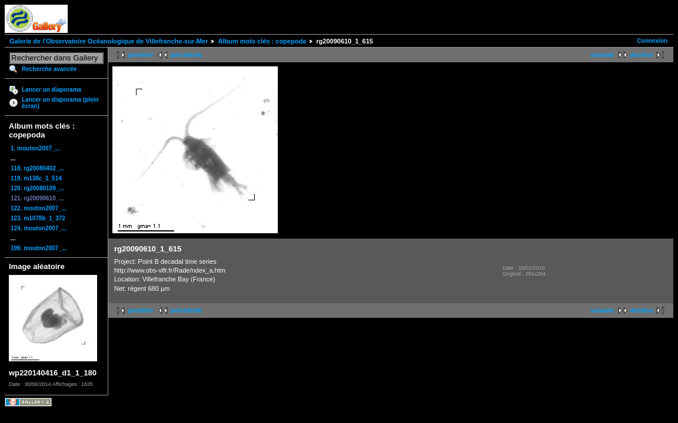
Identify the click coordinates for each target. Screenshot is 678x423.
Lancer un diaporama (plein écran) (60, 102)
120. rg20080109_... (37, 188)
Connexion (652, 41)
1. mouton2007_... (35, 148)
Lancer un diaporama (51, 89)
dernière (641, 55)
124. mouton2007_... (39, 228)
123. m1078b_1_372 (38, 218)
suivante (602, 55)
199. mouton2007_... (39, 248)
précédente (186, 55)
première (140, 55)
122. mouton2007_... (39, 208)
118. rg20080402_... (37, 168)
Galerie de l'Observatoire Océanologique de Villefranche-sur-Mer (108, 41)
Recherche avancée (49, 69)
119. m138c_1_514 (36, 178)
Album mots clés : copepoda (262, 41)
